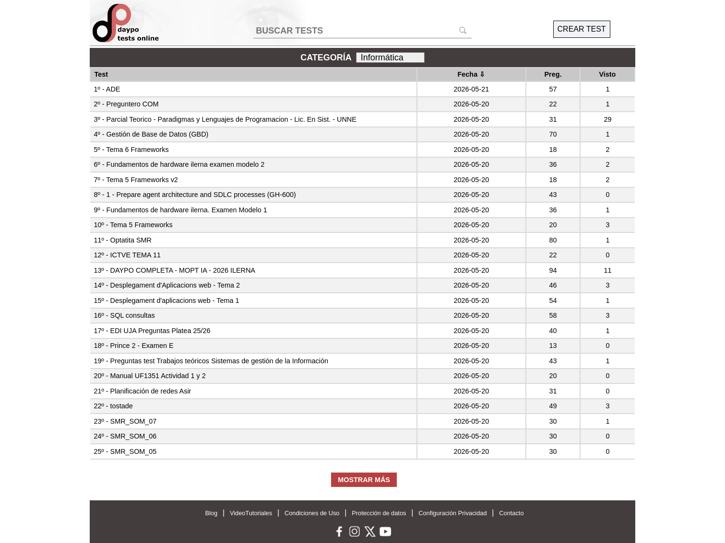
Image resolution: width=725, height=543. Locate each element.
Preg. (552, 74)
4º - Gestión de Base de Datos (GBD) (151, 134)
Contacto (511, 513)
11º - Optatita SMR (123, 240)
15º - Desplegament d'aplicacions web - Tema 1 (166, 300)
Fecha (472, 74)
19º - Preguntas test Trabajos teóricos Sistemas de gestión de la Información (211, 361)
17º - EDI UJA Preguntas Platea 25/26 (152, 331)
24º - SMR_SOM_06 (125, 436)
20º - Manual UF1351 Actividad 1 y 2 (150, 376)
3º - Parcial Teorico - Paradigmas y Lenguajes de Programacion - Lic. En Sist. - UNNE (225, 119)
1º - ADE (107, 89)
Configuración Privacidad (452, 513)
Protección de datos (379, 513)
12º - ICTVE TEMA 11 (127, 255)
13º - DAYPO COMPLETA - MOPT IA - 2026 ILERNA (174, 270)
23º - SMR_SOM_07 (125, 421)
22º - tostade (113, 406)
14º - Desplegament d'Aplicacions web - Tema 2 (167, 285)
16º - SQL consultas (124, 315)
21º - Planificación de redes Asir (142, 391)
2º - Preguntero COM (126, 104)
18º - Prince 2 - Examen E (134, 345)
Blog (211, 513)
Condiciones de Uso (312, 513)
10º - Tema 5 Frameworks (133, 225)
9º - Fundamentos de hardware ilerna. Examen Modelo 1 (180, 210)
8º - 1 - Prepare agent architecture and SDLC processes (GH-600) (195, 194)
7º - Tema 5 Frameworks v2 (136, 180)
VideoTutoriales (251, 513)
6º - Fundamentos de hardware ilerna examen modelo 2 (179, 164)
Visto (607, 74)
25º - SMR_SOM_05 (125, 451)
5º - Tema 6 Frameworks (131, 149)
